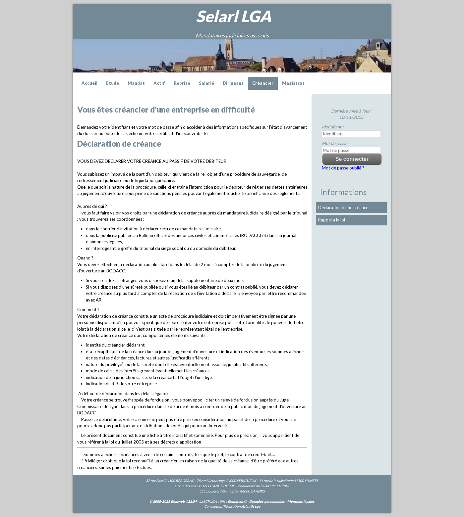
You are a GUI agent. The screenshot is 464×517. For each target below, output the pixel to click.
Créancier (262, 83)
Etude (112, 83)
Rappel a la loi (331, 219)
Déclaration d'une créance (343, 207)
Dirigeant (233, 83)
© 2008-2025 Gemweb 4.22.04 (173, 501)
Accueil (89, 83)
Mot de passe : (335, 143)
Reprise (182, 83)
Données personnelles (267, 501)
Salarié (206, 83)
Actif (159, 83)
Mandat (136, 83)
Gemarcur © (237, 501)
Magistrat (293, 83)
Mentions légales (301, 501)
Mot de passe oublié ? (343, 167)
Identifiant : (332, 126)
